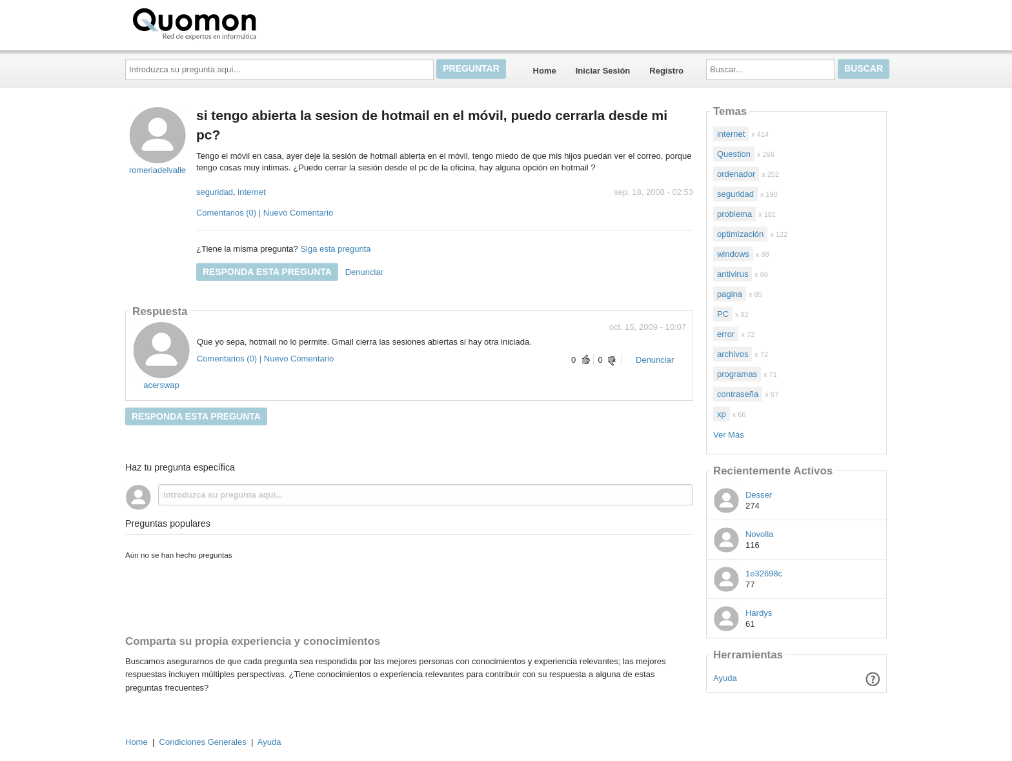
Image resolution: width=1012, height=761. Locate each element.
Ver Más (728, 435)
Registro (666, 71)
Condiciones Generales (203, 742)
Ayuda (725, 678)
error (725, 334)
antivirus (732, 274)
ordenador (736, 174)
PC (723, 314)
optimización (740, 234)
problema (734, 214)
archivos (732, 354)
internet (251, 192)
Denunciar (364, 272)
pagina (729, 294)
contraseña (737, 394)
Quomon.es (235, 22)
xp (721, 414)
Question (734, 154)
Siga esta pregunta (335, 249)
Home (544, 71)
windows (733, 254)
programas (737, 374)
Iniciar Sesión (603, 71)
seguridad (214, 192)
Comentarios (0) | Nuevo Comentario (264, 213)
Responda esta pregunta (267, 272)
